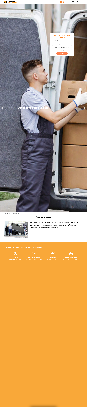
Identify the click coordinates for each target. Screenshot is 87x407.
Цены (27, 2)
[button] (3, 108)
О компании (49, 2)
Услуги (23, 2)
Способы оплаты (32, 2)
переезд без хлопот (53, 224)
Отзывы (39, 2)
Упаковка (44, 2)
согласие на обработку (57, 48)
